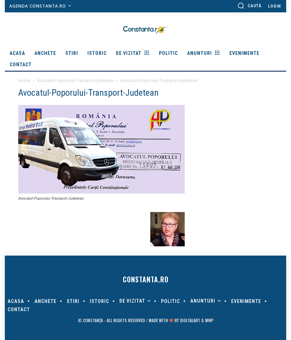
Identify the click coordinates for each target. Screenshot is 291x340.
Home (24, 80)
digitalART (190, 320)
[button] (249, 5)
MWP (209, 320)
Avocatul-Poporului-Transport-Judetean (75, 80)
